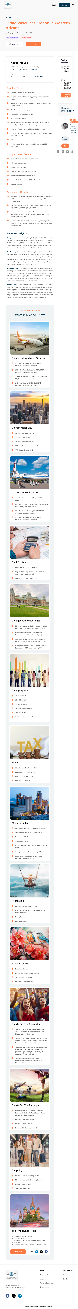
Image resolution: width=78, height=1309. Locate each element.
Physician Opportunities (47, 1275)
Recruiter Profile (65, 139)
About (42, 1279)
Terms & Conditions (46, 1283)
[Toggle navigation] (72, 5)
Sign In (65, 1279)
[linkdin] (36, 1251)
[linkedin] (67, 151)
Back (9, 17)
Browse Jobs (67, 1275)
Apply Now (33, 44)
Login (54, 5)
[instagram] (46, 1251)
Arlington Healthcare (47, 1306)
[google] (72, 151)
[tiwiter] (41, 1251)
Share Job (14, 44)
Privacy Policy (44, 1287)
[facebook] (63, 151)
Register (65, 5)
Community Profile (65, 95)
